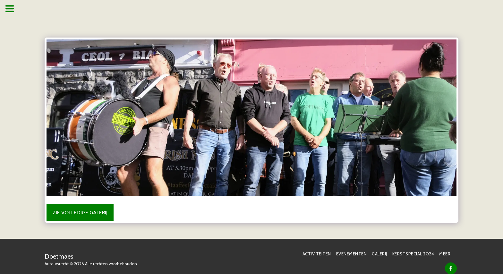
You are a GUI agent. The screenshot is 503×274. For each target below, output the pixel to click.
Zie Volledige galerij (80, 212)
